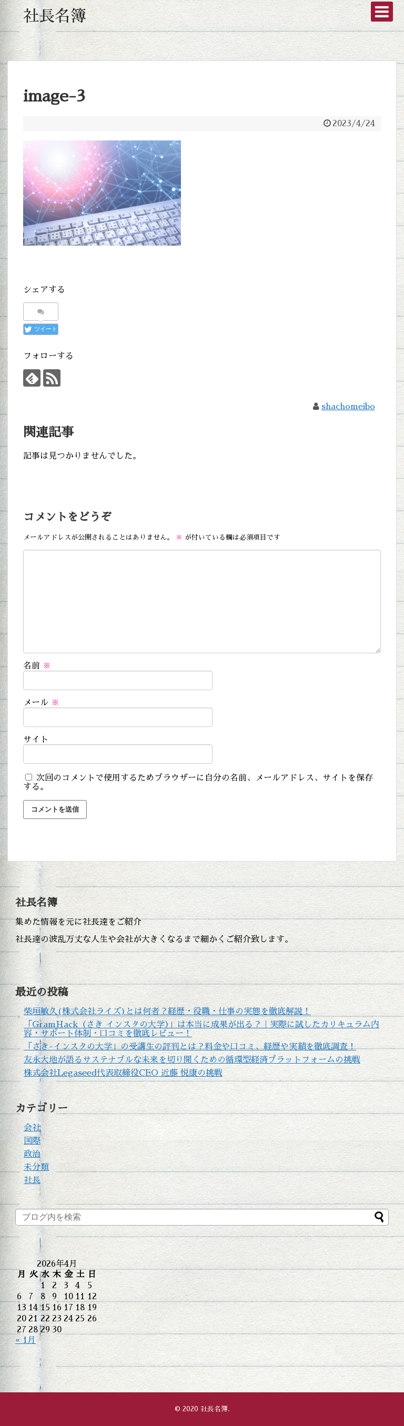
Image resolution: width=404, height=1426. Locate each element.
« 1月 (25, 1340)
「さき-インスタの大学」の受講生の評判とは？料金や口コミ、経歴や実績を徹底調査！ (190, 1047)
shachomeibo (348, 406)
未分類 (36, 1167)
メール (41, 703)
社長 (32, 1180)
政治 (32, 1154)
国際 (32, 1141)
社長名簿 (54, 16)
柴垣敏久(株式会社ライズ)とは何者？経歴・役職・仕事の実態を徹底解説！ (167, 1011)
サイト (35, 739)
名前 (37, 666)
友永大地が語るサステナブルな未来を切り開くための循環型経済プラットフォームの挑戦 (192, 1060)
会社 (32, 1128)
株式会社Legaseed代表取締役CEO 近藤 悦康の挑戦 (123, 1073)
